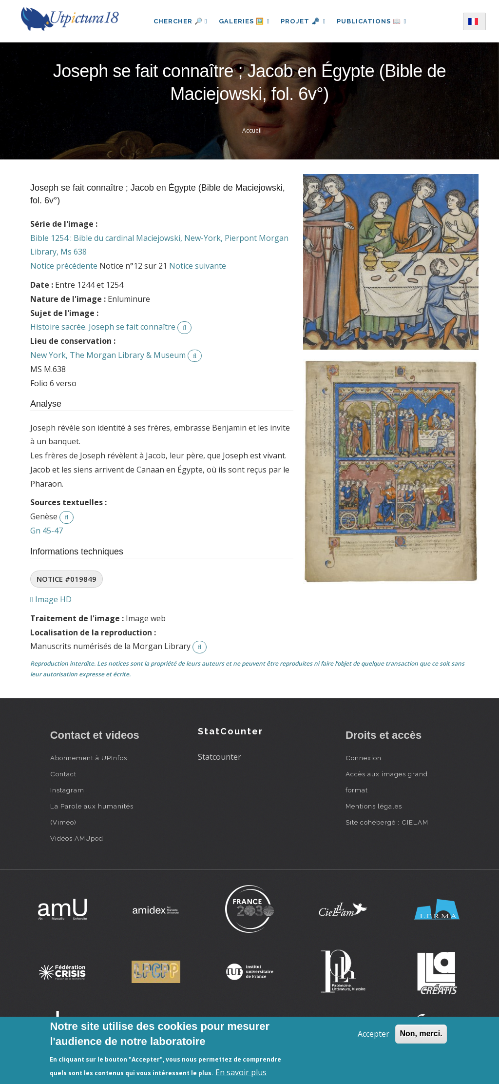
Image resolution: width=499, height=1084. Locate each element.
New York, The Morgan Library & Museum (108, 355)
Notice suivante (197, 265)
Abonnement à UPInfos (88, 758)
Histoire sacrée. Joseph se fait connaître (102, 326)
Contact (63, 774)
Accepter (373, 1033)
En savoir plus (241, 1072)
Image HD (51, 599)
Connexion (363, 758)
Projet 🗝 (303, 21)
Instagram (67, 790)
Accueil (252, 130)
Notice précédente (63, 265)
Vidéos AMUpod (76, 838)
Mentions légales (373, 806)
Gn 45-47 (46, 530)
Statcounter (219, 756)
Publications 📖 (372, 21)
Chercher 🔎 (179, 21)
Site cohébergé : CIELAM (386, 822)
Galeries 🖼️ (243, 21)
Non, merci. (421, 1033)
